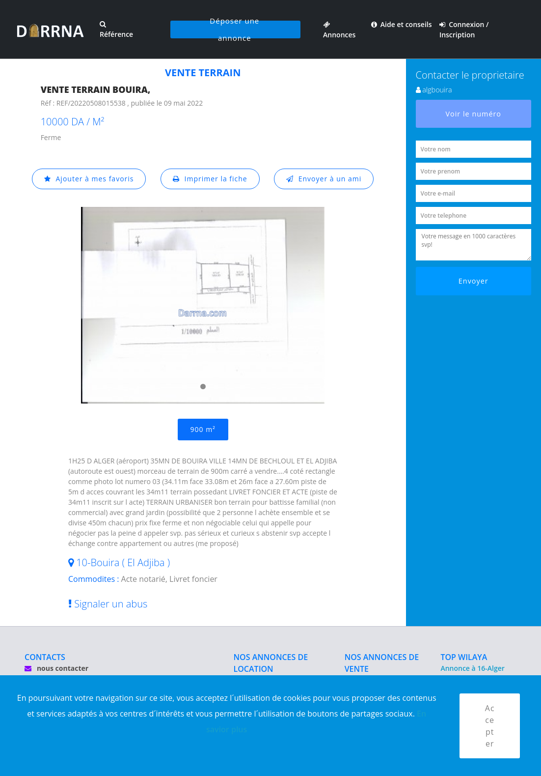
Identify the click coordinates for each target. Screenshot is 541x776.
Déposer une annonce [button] (234, 29)
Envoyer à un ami (323, 178)
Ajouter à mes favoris (89, 178)
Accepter (490, 726)
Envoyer (473, 281)
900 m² (203, 429)
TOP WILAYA (463, 657)
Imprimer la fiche (210, 178)
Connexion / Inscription (464, 29)
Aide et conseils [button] (401, 24)
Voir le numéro (473, 113)
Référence (116, 30)
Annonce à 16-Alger (472, 668)
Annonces (339, 29)
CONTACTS (45, 657)
